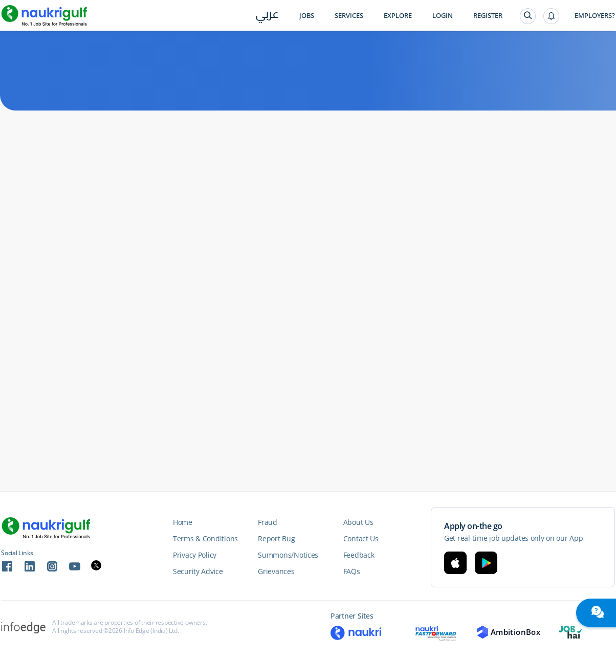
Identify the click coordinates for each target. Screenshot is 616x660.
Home (182, 522)
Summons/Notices (288, 555)
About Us (358, 522)
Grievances (276, 571)
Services (349, 15)
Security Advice (198, 571)
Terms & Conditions (205, 538)
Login (442, 15)
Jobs (306, 15)
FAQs (351, 571)
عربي (267, 16)
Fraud (267, 522)
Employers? (595, 15)
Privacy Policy (194, 555)
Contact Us (361, 538)
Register (487, 15)
